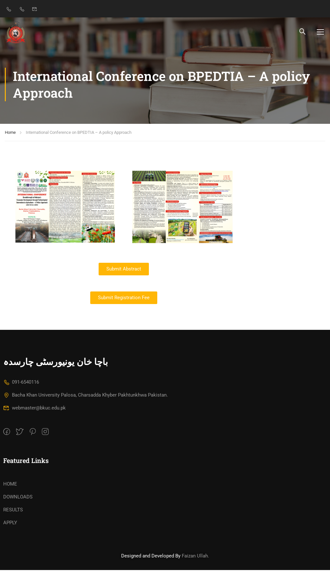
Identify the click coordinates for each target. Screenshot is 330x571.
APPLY (10, 524)
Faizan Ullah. (195, 557)
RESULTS (13, 511)
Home (10, 133)
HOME (10, 485)
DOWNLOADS (18, 498)
